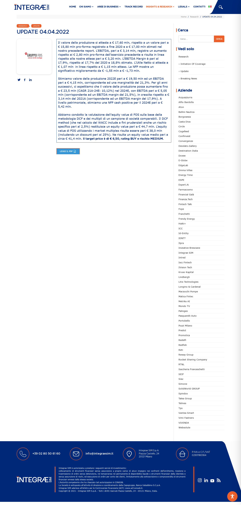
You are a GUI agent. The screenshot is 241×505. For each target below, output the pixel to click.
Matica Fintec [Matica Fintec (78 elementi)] (186, 296)
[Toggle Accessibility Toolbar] (232, 496)
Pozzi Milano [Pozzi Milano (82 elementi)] (185, 325)
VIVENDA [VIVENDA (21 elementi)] (184, 422)
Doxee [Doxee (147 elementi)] (182, 155)
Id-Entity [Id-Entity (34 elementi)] (184, 233)
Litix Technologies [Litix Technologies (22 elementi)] (188, 281)
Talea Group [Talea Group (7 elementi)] (185, 398)
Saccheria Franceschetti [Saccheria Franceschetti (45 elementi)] (192, 369)
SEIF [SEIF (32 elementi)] (181, 374)
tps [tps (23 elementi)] (180, 408)
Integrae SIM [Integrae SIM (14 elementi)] (186, 252)
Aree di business (107, 7)
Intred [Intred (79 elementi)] (182, 257)
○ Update (184, 71)
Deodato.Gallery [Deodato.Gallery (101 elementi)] (188, 146)
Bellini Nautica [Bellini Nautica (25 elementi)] (186, 112)
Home (72, 7)
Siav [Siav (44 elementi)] (181, 379)
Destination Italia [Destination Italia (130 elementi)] (188, 150)
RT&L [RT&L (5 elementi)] (181, 364)
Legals (182, 7)
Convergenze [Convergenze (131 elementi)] (186, 141)
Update (36, 26)
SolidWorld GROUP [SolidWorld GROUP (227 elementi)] (189, 388)
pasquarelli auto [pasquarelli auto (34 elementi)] (188, 315)
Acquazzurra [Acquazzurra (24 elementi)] (185, 97)
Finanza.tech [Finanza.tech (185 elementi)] (186, 199)
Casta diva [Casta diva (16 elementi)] (184, 121)
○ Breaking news (188, 78)
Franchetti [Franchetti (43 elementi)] (184, 214)
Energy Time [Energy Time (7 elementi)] (186, 175)
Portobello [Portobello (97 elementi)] (184, 320)
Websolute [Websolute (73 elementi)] (184, 427)
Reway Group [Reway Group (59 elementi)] (186, 354)
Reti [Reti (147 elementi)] (181, 350)
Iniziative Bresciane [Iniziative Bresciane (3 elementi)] (189, 247)
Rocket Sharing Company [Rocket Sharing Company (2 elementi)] (193, 359)
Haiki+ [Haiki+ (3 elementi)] (182, 223)
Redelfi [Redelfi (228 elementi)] (182, 340)
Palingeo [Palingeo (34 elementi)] (183, 311)
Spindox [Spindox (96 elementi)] (183, 393)
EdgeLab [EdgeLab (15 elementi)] (183, 165)
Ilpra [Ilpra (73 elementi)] (181, 243)
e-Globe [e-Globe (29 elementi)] (183, 160)
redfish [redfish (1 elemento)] (183, 345)
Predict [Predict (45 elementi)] (182, 330)
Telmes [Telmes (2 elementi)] (182, 403)
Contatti (199, 7)
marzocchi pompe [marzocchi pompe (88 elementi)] (188, 291)
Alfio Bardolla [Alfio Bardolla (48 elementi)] (186, 102)
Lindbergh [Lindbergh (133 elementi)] (184, 277)
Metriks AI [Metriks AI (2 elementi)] (184, 301)
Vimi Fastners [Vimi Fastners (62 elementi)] (186, 417)
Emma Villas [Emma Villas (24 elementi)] (185, 170)
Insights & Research (159, 7)
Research (194, 17)
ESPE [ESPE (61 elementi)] (181, 180)
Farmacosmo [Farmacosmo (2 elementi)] (186, 189)
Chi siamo (85, 7)
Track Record (133, 7)
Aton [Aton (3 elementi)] (181, 107)
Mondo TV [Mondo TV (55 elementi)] (184, 306)
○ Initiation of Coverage (192, 64)
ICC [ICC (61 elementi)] (181, 228)
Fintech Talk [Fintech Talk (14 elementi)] (185, 204)
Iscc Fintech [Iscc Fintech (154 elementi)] (185, 262)
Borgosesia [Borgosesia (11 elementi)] (185, 116)
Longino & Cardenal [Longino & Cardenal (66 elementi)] (190, 286)
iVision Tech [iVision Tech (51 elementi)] (185, 267)
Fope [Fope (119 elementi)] (181, 209)
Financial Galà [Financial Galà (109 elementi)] (186, 194)
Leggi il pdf (68, 151)
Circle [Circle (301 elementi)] (182, 126)
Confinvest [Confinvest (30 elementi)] (184, 136)
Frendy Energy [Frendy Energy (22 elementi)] (187, 218)
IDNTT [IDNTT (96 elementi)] (182, 238)
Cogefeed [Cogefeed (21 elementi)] (184, 131)
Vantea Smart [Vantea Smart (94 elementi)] (186, 413)
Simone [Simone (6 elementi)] (183, 383)
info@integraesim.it (99, 453)
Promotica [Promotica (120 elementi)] (184, 335)
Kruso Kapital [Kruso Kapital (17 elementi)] (186, 272)
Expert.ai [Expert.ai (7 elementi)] (184, 184)
